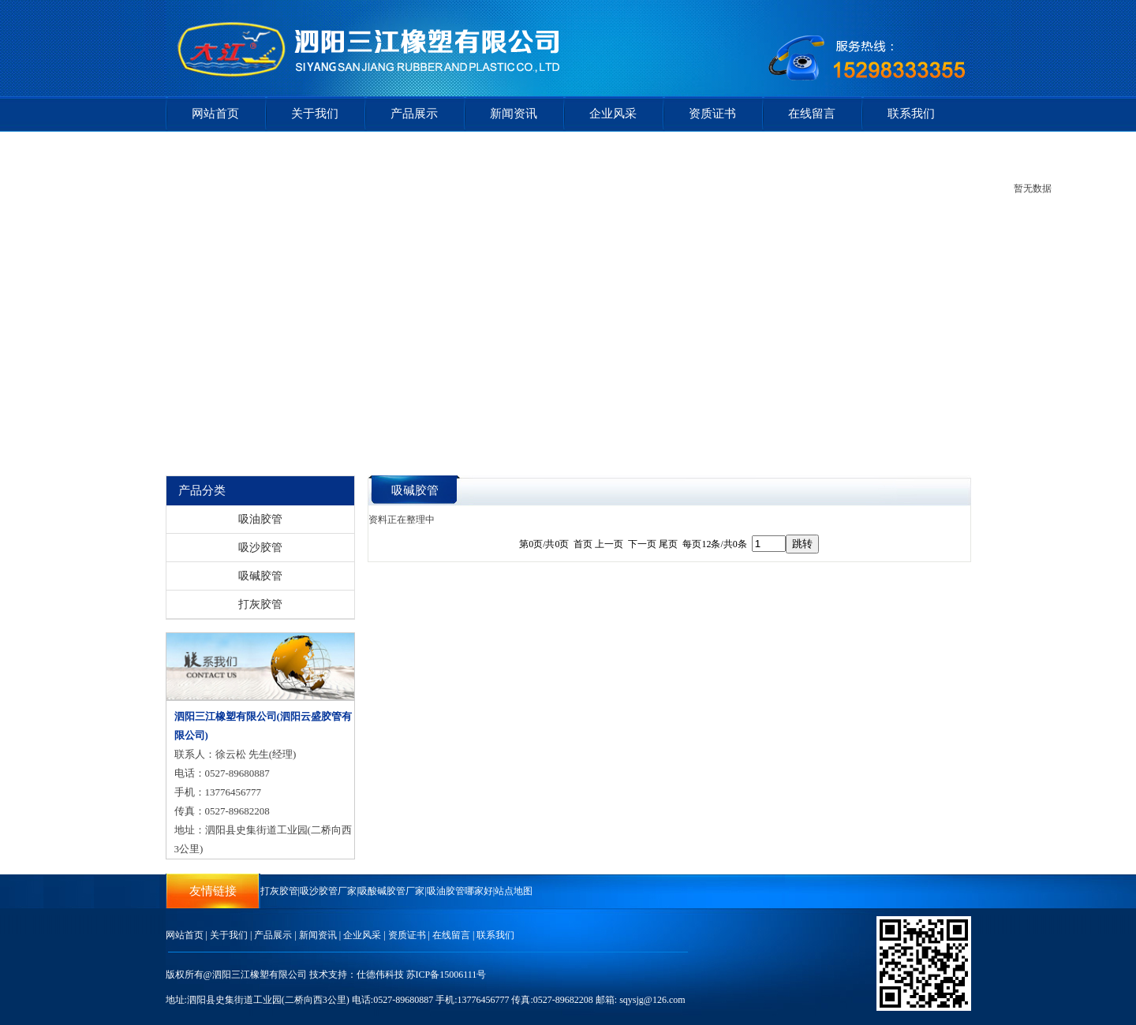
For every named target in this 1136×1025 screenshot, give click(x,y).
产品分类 (202, 490)
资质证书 (712, 113)
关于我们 (314, 113)
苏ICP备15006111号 (446, 974)
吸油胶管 (260, 519)
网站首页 (215, 113)
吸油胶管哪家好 (460, 890)
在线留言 (811, 113)
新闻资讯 (513, 113)
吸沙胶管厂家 (328, 890)
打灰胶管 (260, 604)
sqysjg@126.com (652, 999)
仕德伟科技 (380, 974)
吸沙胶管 (260, 548)
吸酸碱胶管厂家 (391, 890)
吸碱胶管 (260, 576)
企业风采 (613, 113)
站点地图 (513, 890)
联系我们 (911, 113)
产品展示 (414, 113)
